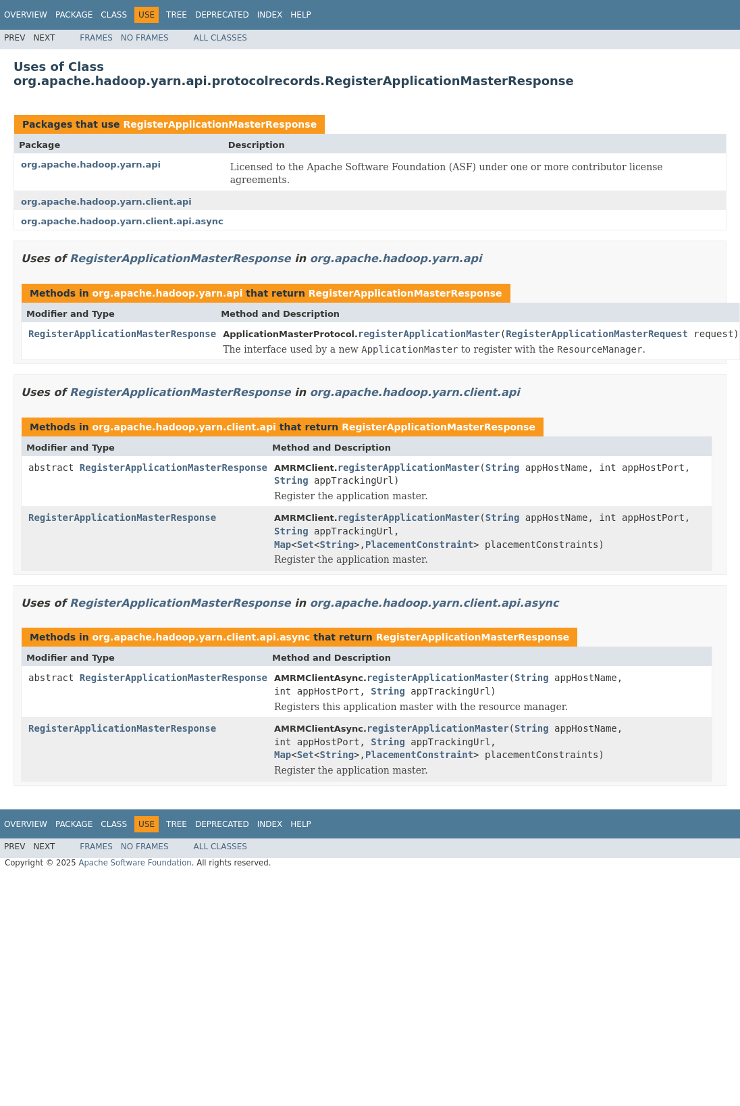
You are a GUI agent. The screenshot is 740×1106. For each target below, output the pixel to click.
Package (73, 15)
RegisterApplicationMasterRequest (597, 333)
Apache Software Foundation (134, 863)
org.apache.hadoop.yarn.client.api (106, 202)
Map (282, 544)
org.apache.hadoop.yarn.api (91, 164)
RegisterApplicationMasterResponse (220, 124)
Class (114, 15)
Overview (25, 15)
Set (305, 544)
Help (300, 15)
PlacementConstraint (419, 544)
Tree (176, 15)
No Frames (145, 38)
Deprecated (222, 15)
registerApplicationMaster (429, 333)
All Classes (220, 38)
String (502, 467)
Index (270, 15)
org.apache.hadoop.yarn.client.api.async (122, 221)
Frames (96, 38)
